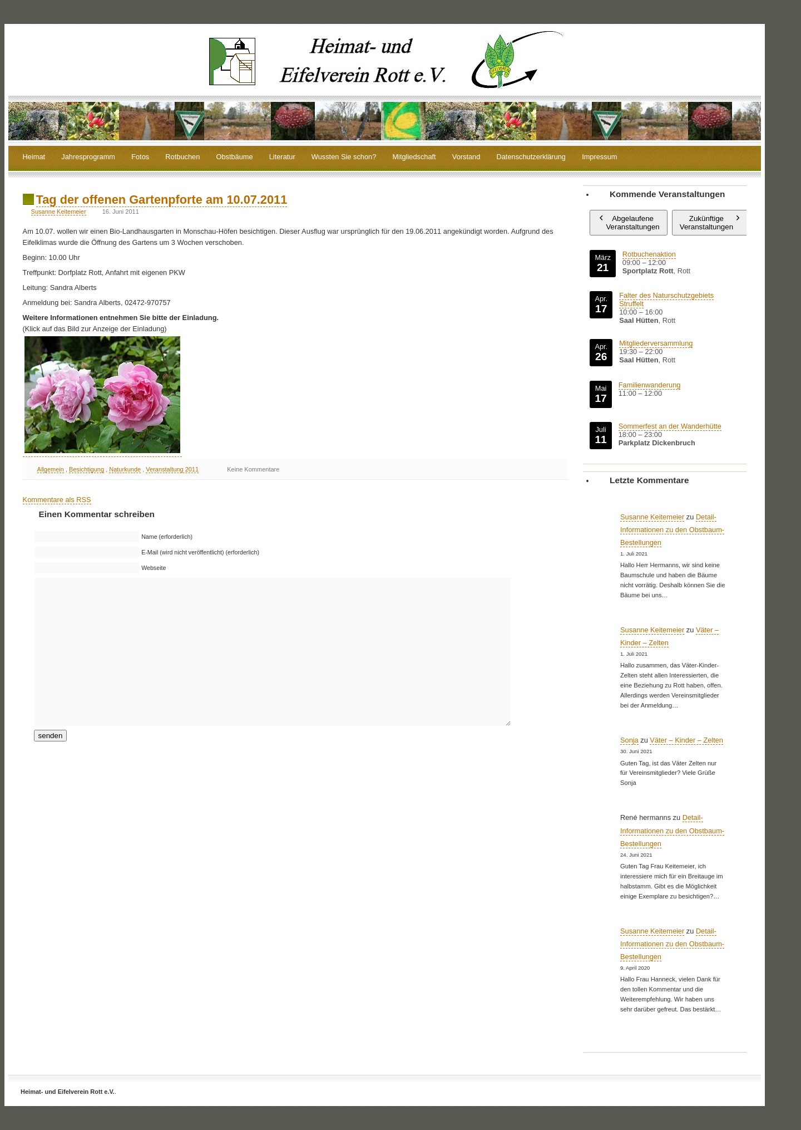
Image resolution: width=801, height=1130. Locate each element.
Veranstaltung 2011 (172, 469)
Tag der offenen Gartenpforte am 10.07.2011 (162, 200)
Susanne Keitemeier (58, 211)
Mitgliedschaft (414, 157)
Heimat (34, 157)
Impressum (599, 157)
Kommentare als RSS (57, 499)
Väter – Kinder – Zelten (686, 740)
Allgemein (50, 469)
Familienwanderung (650, 385)
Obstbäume (234, 157)
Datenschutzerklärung (531, 157)
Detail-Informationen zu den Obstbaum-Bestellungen (672, 530)
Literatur (282, 157)
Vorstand (466, 157)
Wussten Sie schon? (344, 157)
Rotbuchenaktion (649, 254)
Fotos (140, 157)
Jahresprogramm (88, 157)
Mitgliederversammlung (656, 343)
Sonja (629, 740)
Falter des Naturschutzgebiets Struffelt (666, 299)
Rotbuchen (182, 157)
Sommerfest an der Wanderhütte (670, 426)
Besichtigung (86, 469)
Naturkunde (125, 469)
